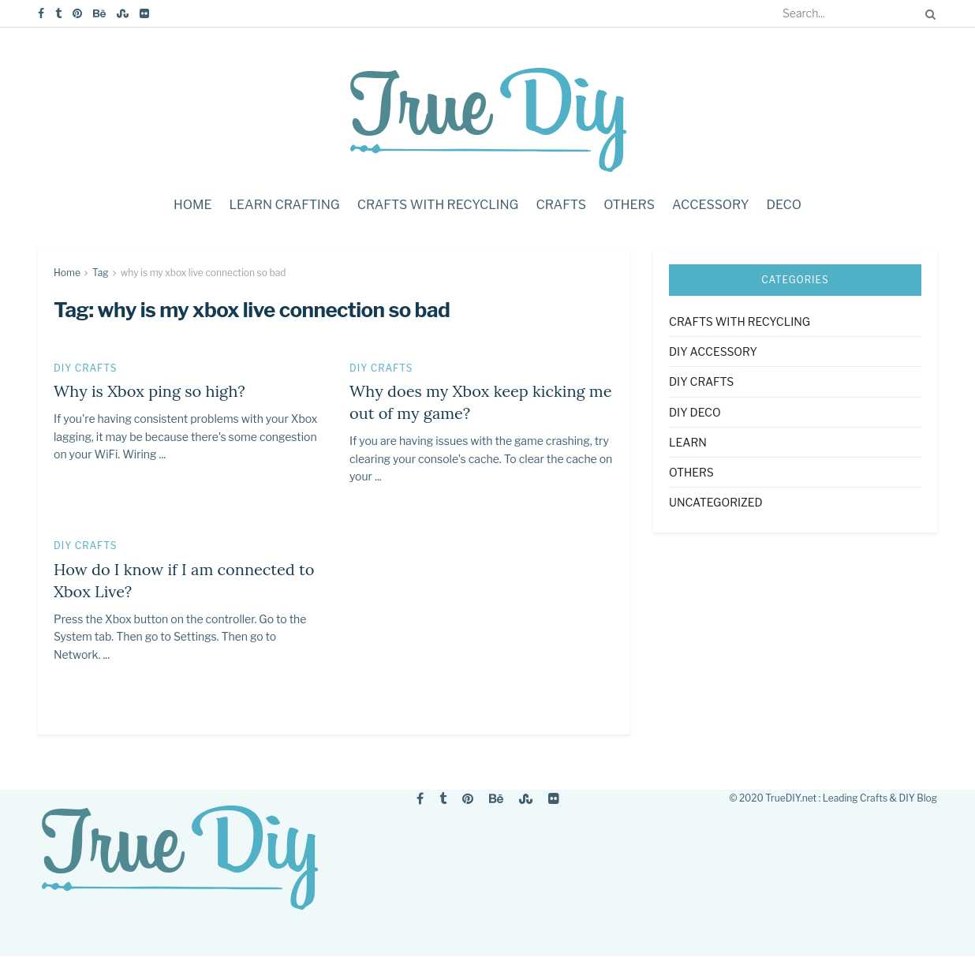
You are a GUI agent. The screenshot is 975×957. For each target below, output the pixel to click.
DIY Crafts (86, 368)
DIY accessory (713, 351)
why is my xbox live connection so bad (203, 273)
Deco (784, 204)
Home (193, 204)
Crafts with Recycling (438, 204)
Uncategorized (716, 502)
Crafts (561, 204)
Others (629, 204)
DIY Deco (695, 412)
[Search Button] (927, 13)
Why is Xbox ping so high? (149, 391)
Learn (688, 442)
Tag (100, 273)
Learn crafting (284, 204)
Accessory (710, 204)
